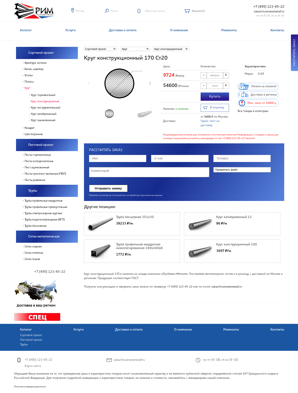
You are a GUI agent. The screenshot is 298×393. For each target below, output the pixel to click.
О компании (179, 30)
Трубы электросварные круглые (43, 213)
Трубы (32, 190)
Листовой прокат (40, 145)
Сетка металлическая (44, 236)
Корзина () (198, 11)
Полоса (29, 81)
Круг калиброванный (43, 114)
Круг (27, 88)
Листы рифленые (35, 180)
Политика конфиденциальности (30, 387)
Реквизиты (229, 30)
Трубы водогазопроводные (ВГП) (45, 219)
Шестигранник (34, 134)
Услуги (70, 30)
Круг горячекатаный (43, 95)
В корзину (213, 108)
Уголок (29, 75)
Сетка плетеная (34, 252)
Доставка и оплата (123, 30)
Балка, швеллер (34, 69)
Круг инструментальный (45, 107)
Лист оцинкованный (37, 167)
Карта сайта (33, 366)
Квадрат (29, 128)
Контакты (277, 30)
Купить (215, 96)
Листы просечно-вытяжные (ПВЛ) (45, 173)
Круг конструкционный (45, 101)
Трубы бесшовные (35, 225)
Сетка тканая (32, 259)
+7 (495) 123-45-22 (268, 7)
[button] (150, 83)
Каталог (26, 30)
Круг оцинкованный (43, 120)
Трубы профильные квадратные (43, 200)
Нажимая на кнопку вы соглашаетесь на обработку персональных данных (125, 195)
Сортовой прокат (41, 53)
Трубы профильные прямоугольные (46, 207)
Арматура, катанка (35, 62)
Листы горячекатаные (38, 155)
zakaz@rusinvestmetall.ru (269, 11)
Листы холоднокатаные (39, 161)
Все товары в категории (253, 111)
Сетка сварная (33, 246)
